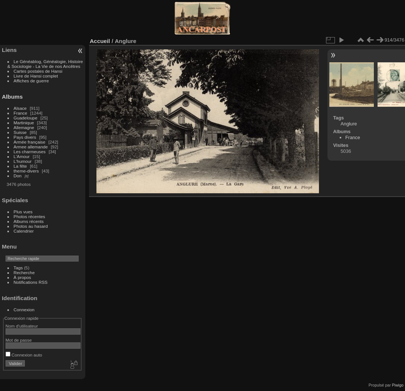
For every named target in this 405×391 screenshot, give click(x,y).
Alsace (20, 108)
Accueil (100, 41)
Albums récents (29, 221)
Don (18, 175)
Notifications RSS (31, 282)
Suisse (20, 132)
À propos (22, 277)
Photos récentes (29, 216)
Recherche (24, 272)
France (20, 113)
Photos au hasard (31, 226)
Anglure (348, 123)
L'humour (23, 161)
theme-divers (26, 170)
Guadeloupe (25, 117)
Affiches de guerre (31, 80)
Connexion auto (24, 354)
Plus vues (23, 211)
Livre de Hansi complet (36, 75)
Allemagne (24, 127)
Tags (18, 267)
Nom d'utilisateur (22, 325)
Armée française (30, 141)
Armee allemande (31, 146)
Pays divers (25, 137)
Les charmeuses (30, 151)
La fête (20, 166)
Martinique (24, 122)
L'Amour (22, 156)
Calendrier (24, 231)
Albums (12, 96)
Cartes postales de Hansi (38, 71)
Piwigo (398, 385)
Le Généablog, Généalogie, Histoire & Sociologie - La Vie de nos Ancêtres (45, 64)
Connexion (24, 309)
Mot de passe (19, 340)
